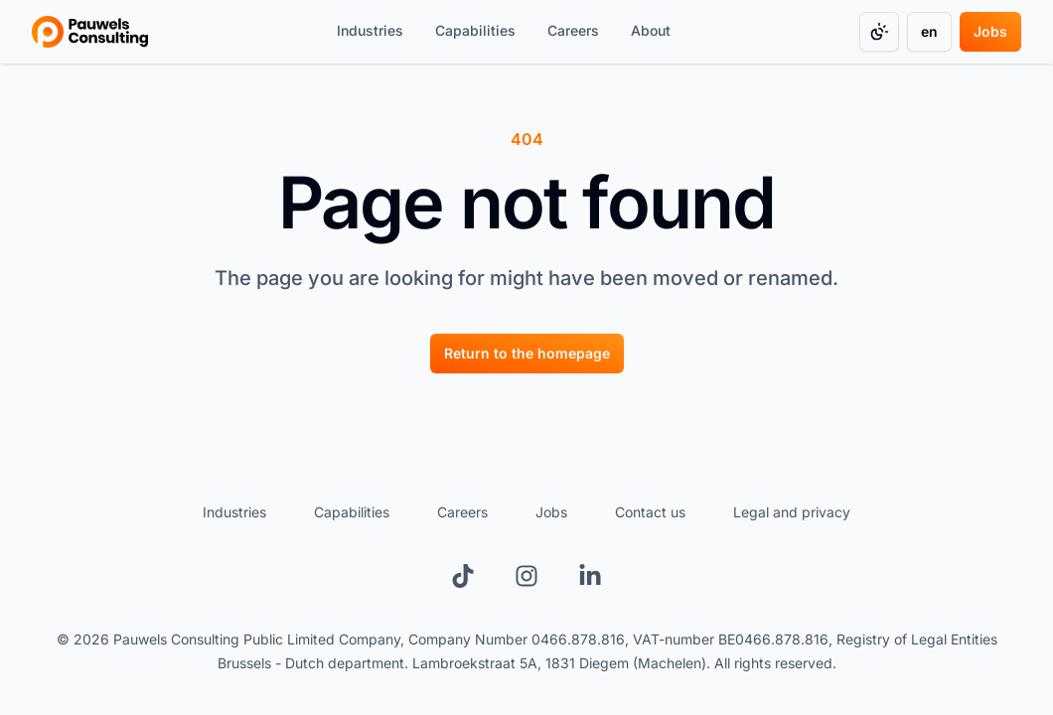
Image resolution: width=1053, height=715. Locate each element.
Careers (462, 511)
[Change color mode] (879, 32)
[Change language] (929, 32)
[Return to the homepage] (527, 353)
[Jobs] (990, 32)
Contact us (650, 511)
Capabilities (351, 511)
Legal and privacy (791, 511)
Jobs (551, 511)
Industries (234, 511)
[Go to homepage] (90, 32)
